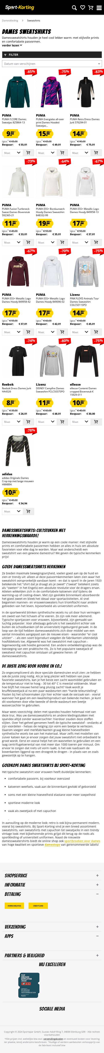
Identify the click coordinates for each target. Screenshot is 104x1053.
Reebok (8, 384)
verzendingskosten (53, 1038)
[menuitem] (74, 7)
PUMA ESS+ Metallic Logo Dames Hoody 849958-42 (16, 300)
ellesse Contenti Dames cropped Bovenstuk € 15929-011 (83, 391)
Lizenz (75, 295)
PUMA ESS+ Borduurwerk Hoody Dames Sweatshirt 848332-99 (50, 212)
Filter (11, 55)
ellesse (75, 384)
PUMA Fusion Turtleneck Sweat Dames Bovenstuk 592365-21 (16, 212)
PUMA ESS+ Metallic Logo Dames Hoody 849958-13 (84, 210)
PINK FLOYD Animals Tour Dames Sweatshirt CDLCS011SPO (84, 301)
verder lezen (10, 45)
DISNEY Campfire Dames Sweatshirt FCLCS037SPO (50, 390)
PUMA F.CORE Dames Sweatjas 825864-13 (14, 121)
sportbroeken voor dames (82, 841)
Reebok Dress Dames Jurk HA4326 (16, 390)
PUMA (6, 115)
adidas (7, 474)
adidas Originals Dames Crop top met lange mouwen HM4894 (18, 481)
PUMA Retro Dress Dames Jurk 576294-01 (85, 121)
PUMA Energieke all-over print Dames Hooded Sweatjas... (50, 122)
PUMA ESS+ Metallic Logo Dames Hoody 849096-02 (50, 300)
